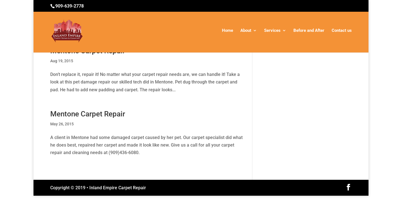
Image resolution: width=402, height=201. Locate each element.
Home (227, 30)
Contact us (342, 30)
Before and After (308, 30)
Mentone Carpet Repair (87, 114)
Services (272, 30)
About (245, 30)
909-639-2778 (69, 6)
